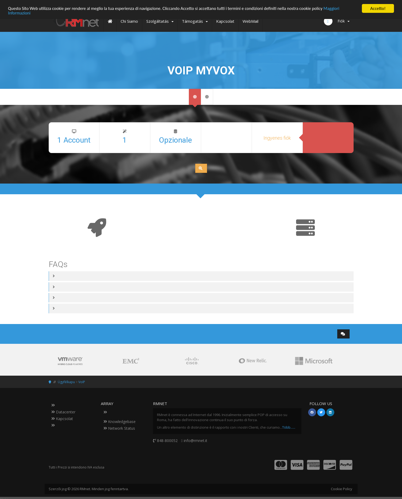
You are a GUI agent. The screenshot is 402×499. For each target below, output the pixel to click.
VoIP (81, 382)
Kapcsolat (62, 418)
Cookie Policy (341, 488)
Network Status (119, 428)
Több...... (288, 427)
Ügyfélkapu (66, 382)
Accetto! (378, 8)
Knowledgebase (120, 421)
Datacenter (63, 411)
